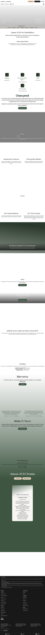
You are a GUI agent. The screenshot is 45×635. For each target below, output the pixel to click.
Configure (14, 27)
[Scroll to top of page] (22, 26)
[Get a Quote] (39, 22)
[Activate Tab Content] (18, 136)
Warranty (26, 27)
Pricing (36, 27)
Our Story (24, 602)
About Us (24, 598)
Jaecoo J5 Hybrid (4, 595)
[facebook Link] (1, 619)
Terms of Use (25, 610)
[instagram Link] (2, 619)
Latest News (25, 603)
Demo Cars (3, 608)
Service (24, 592)
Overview (9, 27)
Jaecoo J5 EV (3, 593)
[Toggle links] (4, 630)
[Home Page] (6, 1)
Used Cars (2, 610)
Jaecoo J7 (2, 597)
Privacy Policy (25, 608)
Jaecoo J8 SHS (3, 602)
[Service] (22, 634)
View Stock (31, 1)
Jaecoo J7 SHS (3, 598)
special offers (19, 43)
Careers (24, 600)
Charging (22, 27)
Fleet (2, 617)
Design (18, 27)
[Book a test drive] (38, 20)
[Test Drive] (7, 634)
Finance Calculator (4, 615)
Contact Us (25, 597)
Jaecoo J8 (2, 600)
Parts (24, 593)
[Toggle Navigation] (43, 4)
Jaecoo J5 (2, 592)
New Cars (2, 607)
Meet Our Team (25, 605)
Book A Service (37, 1)
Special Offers (3, 612)
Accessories (31, 27)
